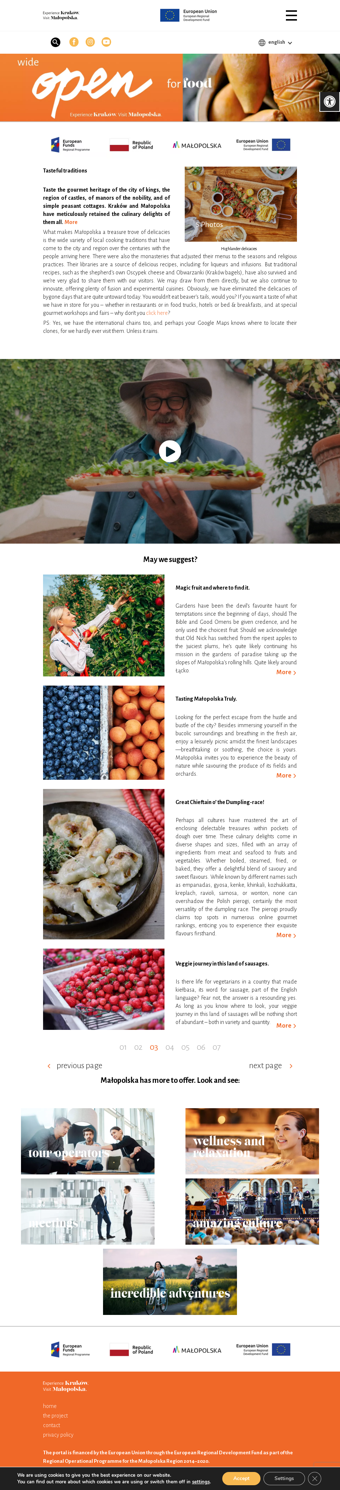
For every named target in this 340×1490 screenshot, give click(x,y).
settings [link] (201, 1482)
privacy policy (58, 1435)
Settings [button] (284, 1478)
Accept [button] (241, 1478)
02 (138, 1047)
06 (201, 1047)
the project (55, 1416)
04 (170, 1047)
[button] (291, 15)
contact (51, 1425)
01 (123, 1047)
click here (157, 313)
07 (217, 1047)
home (50, 1406)
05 (185, 1047)
